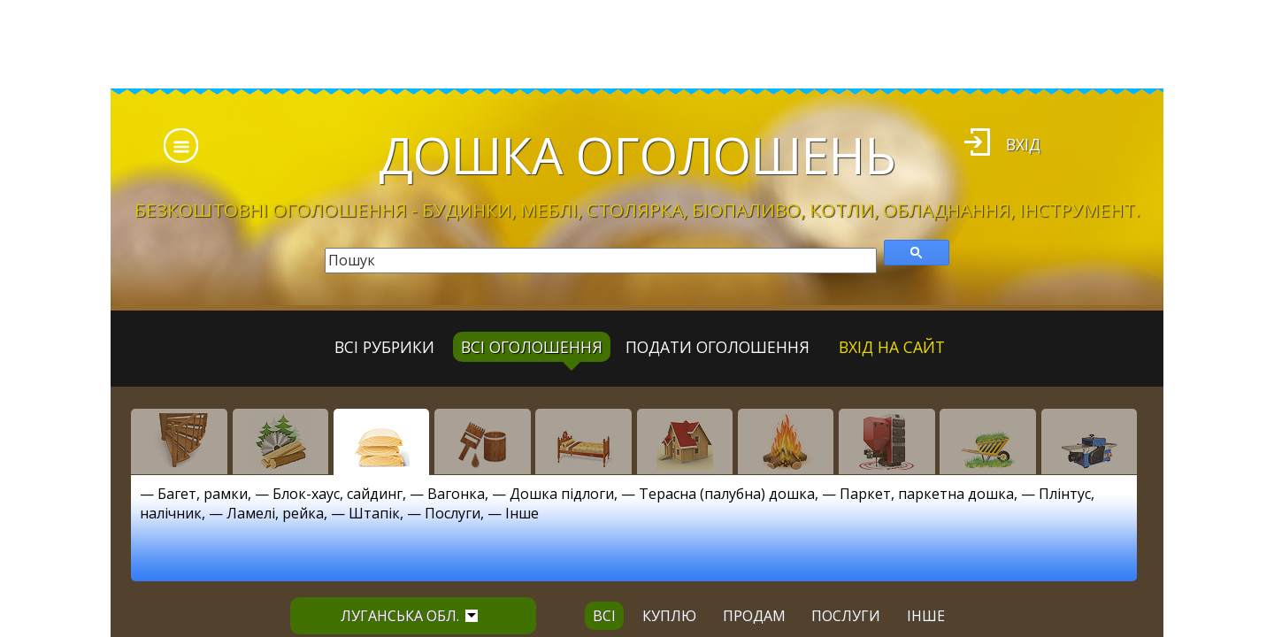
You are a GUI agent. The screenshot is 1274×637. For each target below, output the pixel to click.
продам (754, 615)
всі (604, 615)
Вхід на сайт (892, 346)
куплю (669, 615)
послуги (845, 615)
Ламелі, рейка (275, 513)
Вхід (1023, 144)
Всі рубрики (384, 346)
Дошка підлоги (562, 493)
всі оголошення (531, 346)
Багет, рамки (202, 493)
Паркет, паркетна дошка (927, 493)
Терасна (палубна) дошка (727, 493)
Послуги (452, 513)
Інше (522, 513)
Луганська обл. (409, 615)
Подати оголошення (717, 346)
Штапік (374, 513)
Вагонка (456, 493)
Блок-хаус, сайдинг (337, 493)
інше (926, 615)
